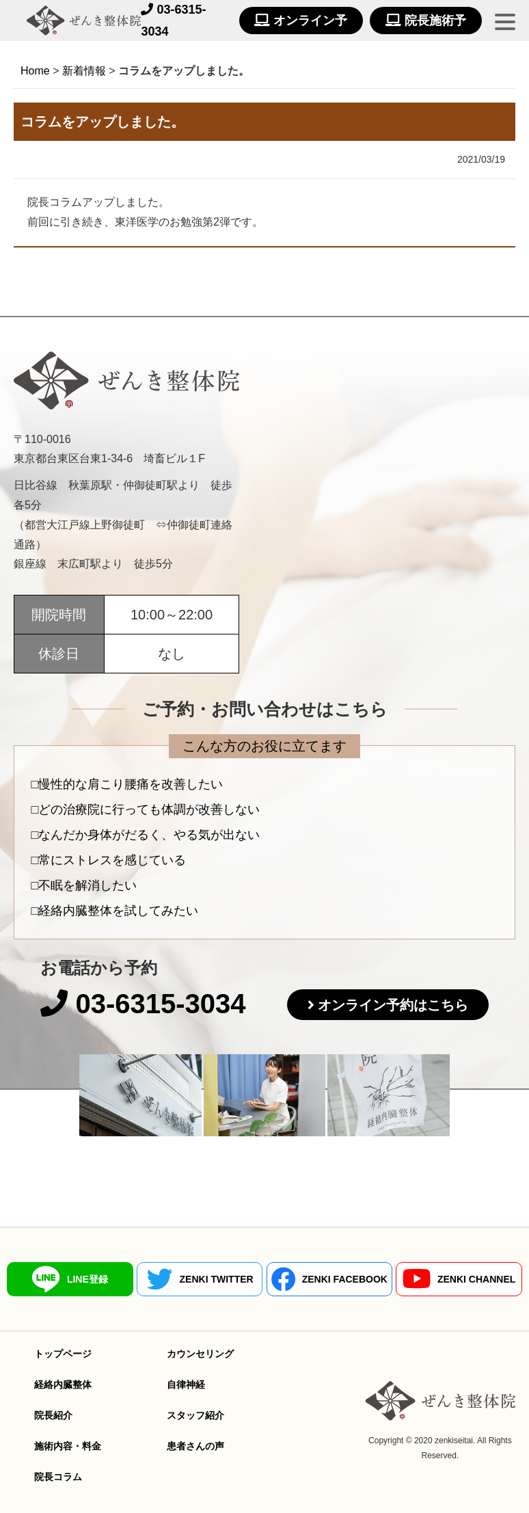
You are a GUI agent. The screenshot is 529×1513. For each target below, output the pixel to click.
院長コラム (58, 1476)
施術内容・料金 (67, 1446)
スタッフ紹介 (195, 1415)
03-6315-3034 (142, 1004)
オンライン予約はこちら (393, 1005)
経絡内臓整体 (63, 1384)
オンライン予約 (300, 24)
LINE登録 (70, 1279)
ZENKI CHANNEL (459, 1279)
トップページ (63, 1353)
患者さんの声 (195, 1446)
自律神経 (186, 1384)
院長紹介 (53, 1415)
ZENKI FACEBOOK (329, 1279)
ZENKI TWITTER (200, 1279)
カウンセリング (200, 1353)
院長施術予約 (425, 24)
